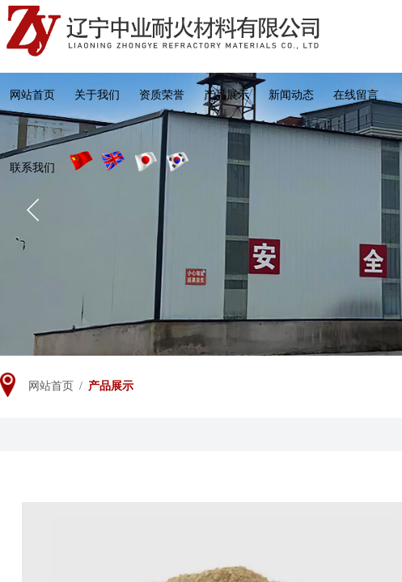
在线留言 (356, 95)
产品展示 (226, 95)
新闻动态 (291, 95)
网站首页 (32, 95)
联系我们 (32, 168)
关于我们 (97, 95)
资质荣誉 (161, 95)
